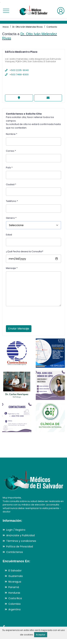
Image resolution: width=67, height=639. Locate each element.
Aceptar (40, 634)
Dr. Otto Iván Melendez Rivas (27, 26)
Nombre (11, 134)
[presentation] (33, 317)
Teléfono (12, 201)
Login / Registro (15, 530)
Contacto (51, 26)
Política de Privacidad (19, 546)
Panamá (13, 587)
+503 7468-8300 (17, 74)
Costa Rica (15, 598)
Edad (9, 234)
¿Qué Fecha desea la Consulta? (24, 251)
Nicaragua (14, 581)
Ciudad (11, 184)
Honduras (14, 593)
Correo (11, 151)
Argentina (14, 609)
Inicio (6, 26)
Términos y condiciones (21, 541)
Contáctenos (14, 552)
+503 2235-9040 (17, 70)
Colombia (14, 604)
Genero (11, 218)
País (9, 167)
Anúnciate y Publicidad (20, 535)
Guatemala (15, 576)
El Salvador (15, 570)
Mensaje (12, 268)
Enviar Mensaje (18, 328)
